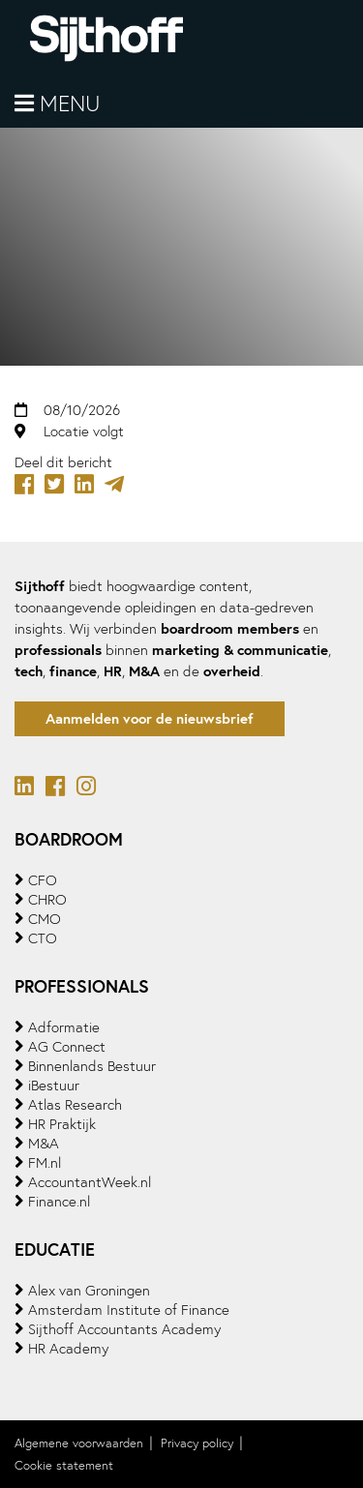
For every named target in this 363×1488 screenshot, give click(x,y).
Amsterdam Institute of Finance (128, 1310)
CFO (42, 880)
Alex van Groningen (89, 1290)
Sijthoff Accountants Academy (124, 1329)
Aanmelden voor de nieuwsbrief (149, 718)
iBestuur (53, 1085)
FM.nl (44, 1163)
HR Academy (68, 1348)
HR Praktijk (62, 1124)
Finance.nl (59, 1201)
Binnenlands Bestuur (92, 1066)
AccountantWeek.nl (89, 1182)
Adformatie (64, 1027)
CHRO (47, 899)
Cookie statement (64, 1465)
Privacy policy (197, 1443)
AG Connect (67, 1047)
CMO (44, 919)
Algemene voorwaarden (79, 1443)
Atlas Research (75, 1105)
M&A (43, 1143)
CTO (42, 938)
